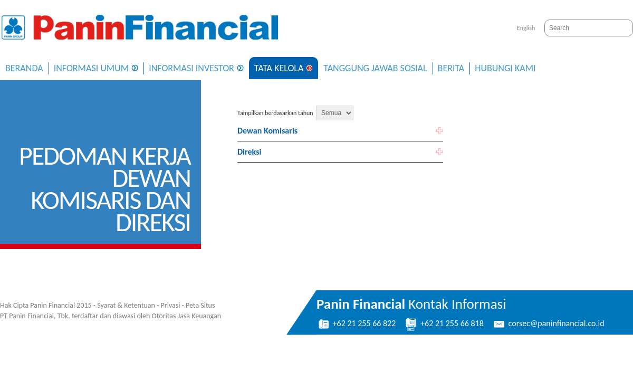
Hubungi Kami (505, 68)
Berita (451, 68)
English (526, 28)
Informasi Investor (191, 68)
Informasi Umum (91, 68)
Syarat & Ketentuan (126, 305)
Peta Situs (200, 305)
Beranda (24, 68)
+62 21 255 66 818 (443, 323)
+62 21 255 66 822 (356, 323)
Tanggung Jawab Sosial (375, 68)
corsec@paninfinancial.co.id (548, 323)
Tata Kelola (278, 68)
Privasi (170, 305)
